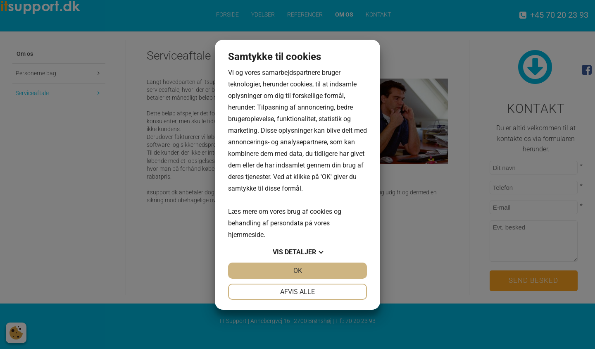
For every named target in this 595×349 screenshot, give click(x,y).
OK (297, 271)
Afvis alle (297, 292)
